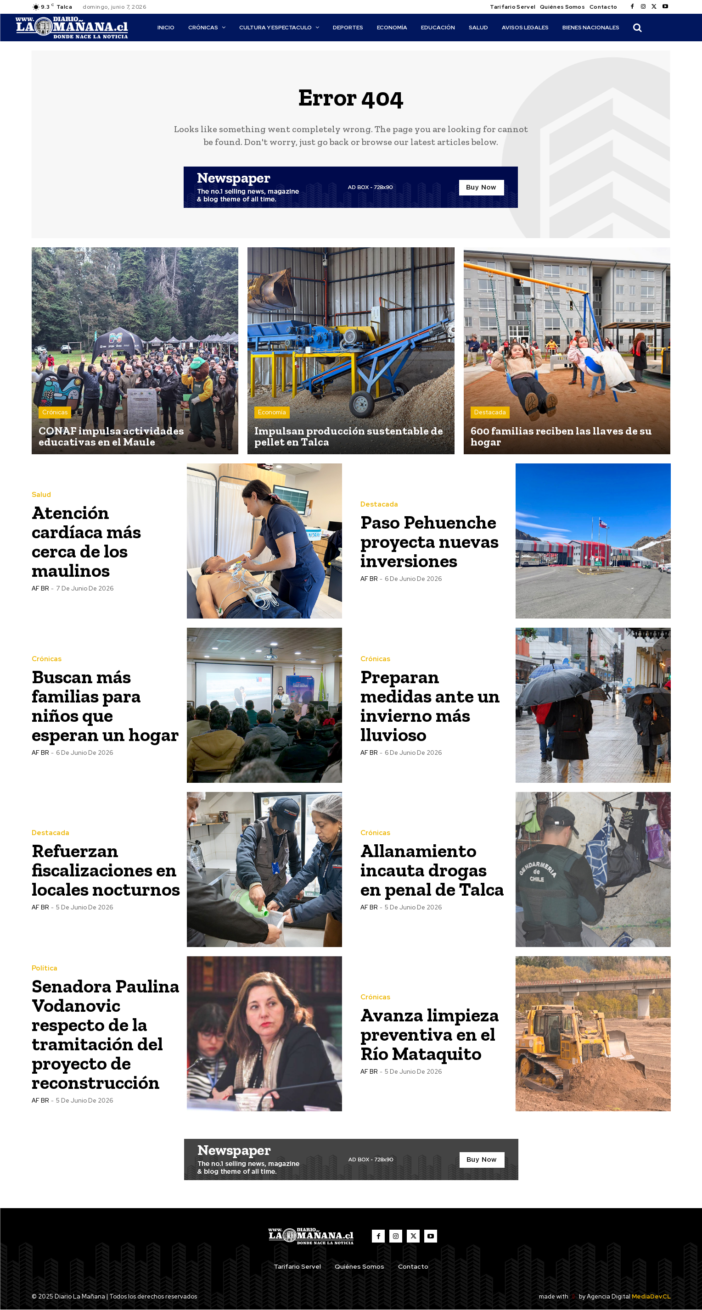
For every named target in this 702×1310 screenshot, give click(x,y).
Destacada (490, 413)
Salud (41, 494)
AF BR (40, 588)
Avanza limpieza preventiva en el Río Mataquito (430, 1034)
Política (44, 968)
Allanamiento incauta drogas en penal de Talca (432, 870)
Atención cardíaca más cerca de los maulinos (87, 541)
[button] (637, 28)
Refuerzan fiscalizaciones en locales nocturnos (105, 869)
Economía (272, 413)
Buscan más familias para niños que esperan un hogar (106, 705)
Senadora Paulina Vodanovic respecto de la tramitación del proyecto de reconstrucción (106, 1034)
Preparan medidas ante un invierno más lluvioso (430, 705)
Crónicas (54, 413)
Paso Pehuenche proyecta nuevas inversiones (430, 541)
